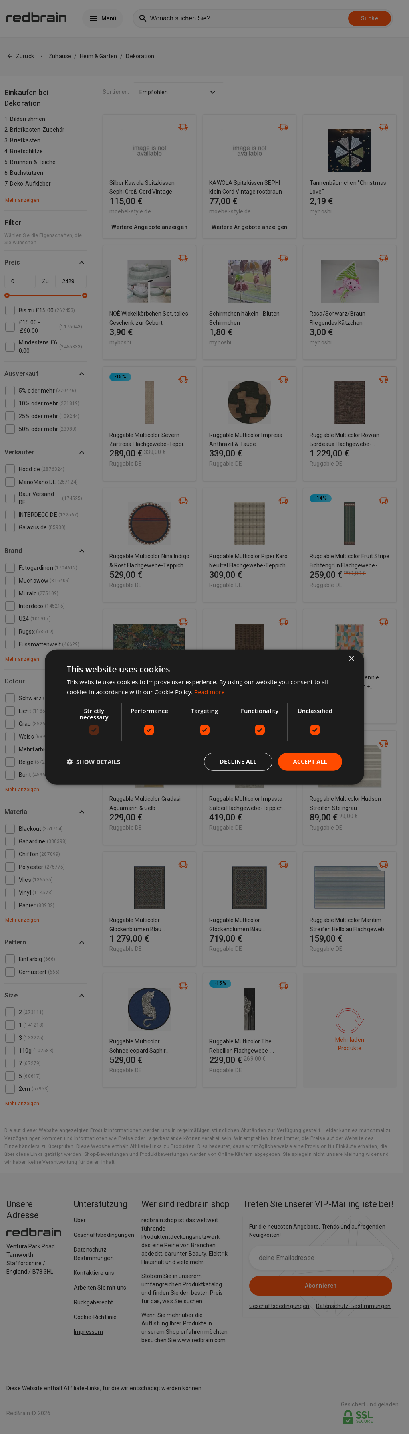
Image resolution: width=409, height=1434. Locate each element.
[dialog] (204, 717)
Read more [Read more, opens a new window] (209, 692)
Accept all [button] (310, 761)
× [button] (351, 659)
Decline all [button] (238, 761)
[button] (93, 761)
